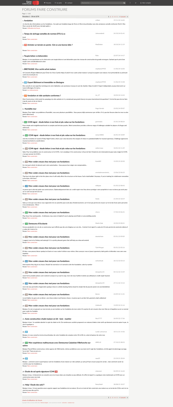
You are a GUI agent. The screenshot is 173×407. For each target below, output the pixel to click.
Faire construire (32, 39)
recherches (64, 402)
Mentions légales (44, 402)
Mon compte (145, 3)
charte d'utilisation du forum (32, 400)
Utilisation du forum (33, 28)
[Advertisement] (141, 42)
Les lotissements (32, 90)
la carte (58, 3)
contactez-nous (71, 402)
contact (68, 3)
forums (47, 3)
